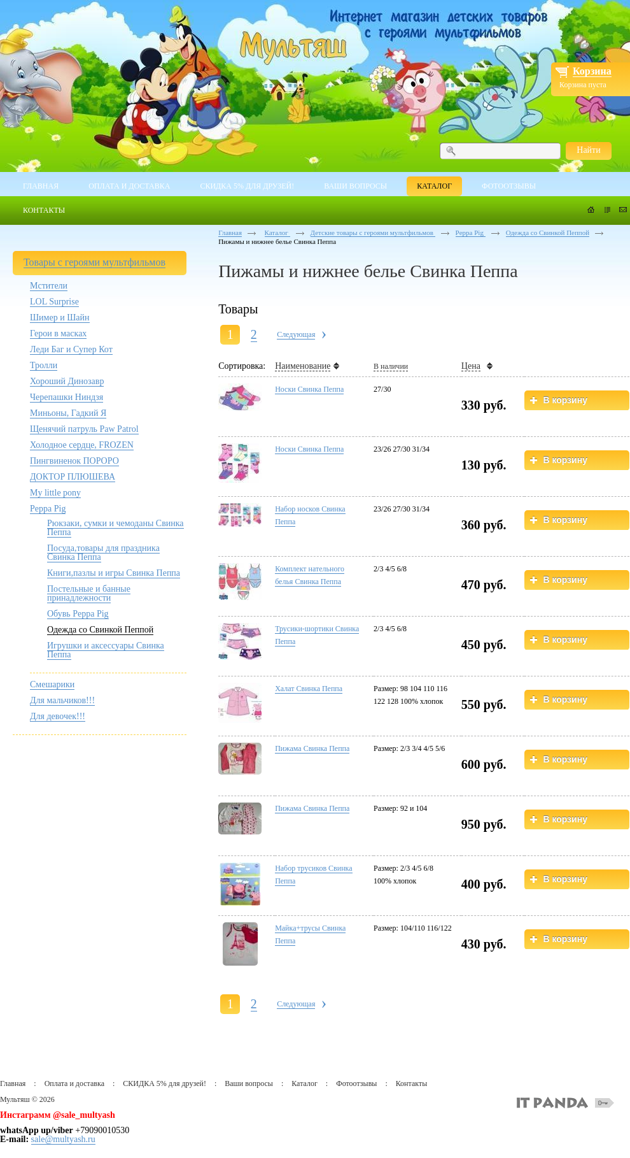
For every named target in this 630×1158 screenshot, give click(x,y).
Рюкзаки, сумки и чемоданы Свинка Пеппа (115, 527)
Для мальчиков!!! (62, 700)
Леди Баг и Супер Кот (71, 349)
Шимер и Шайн (60, 317)
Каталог (277, 232)
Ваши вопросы (249, 1083)
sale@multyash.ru (63, 1139)
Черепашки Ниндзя (66, 397)
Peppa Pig (48, 508)
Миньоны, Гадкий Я (68, 413)
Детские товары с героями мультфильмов (373, 232)
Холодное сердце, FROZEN (82, 445)
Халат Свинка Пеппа (308, 688)
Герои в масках (58, 333)
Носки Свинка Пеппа (309, 389)
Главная (230, 232)
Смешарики (52, 684)
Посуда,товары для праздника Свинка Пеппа (103, 552)
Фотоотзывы (356, 1083)
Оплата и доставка (74, 1083)
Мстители (48, 285)
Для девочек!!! (57, 716)
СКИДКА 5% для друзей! (164, 1083)
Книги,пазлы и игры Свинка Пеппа (113, 573)
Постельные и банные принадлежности (88, 593)
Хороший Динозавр (67, 381)
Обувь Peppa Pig (78, 613)
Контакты (412, 1083)
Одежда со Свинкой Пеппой (100, 629)
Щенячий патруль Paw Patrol (84, 429)
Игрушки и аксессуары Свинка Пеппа (105, 650)
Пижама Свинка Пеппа (312, 748)
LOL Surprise (54, 301)
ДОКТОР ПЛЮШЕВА (72, 477)
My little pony (55, 492)
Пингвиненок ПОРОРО (74, 461)
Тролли (43, 365)
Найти (588, 150)
